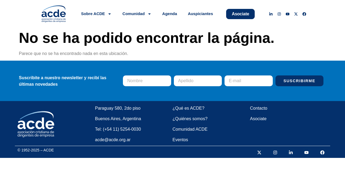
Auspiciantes (200, 13)
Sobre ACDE (96, 14)
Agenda (169, 13)
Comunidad (136, 14)
